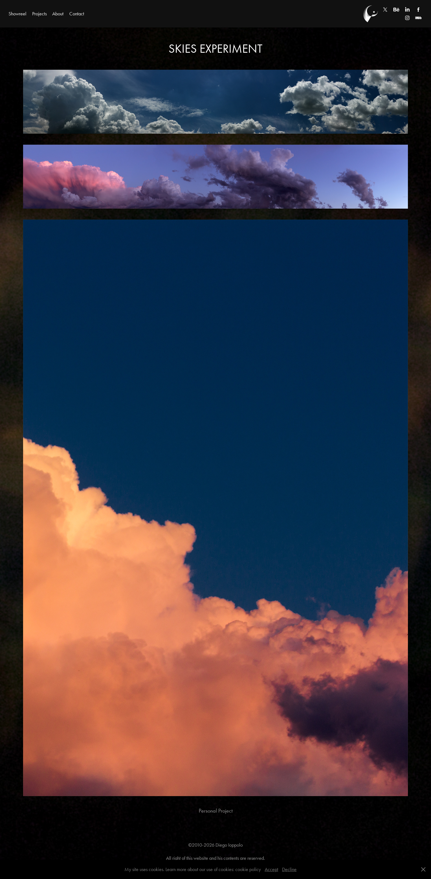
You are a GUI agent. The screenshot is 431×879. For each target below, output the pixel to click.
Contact (76, 14)
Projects (39, 14)
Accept (271, 869)
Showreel (17, 14)
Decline (289, 869)
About (57, 14)
